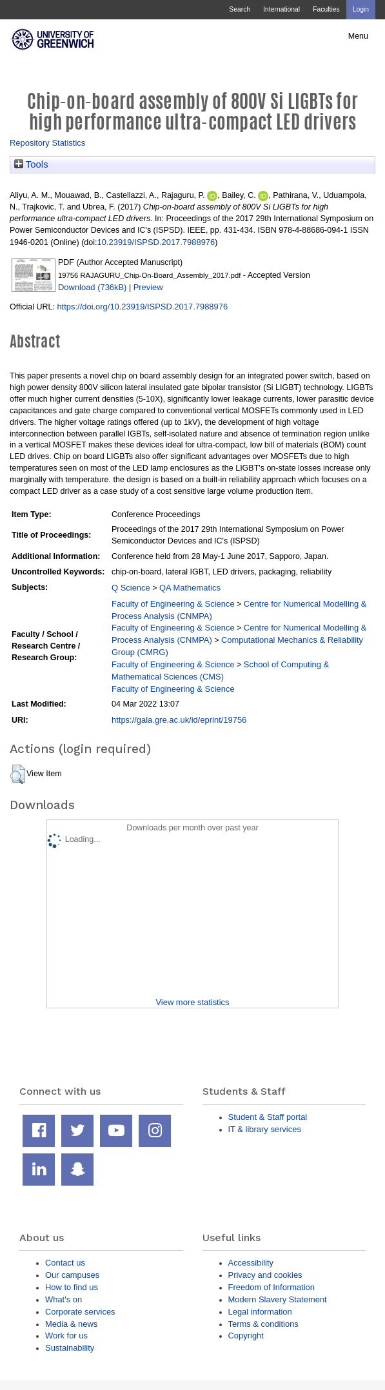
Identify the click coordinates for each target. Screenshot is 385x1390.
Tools (31, 164)
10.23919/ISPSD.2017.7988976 (156, 242)
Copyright (246, 1335)
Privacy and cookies (265, 1275)
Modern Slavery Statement (277, 1299)
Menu (358, 36)
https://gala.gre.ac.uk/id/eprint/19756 (179, 720)
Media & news (71, 1324)
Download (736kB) (92, 287)
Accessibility (250, 1263)
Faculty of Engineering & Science (173, 604)
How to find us (71, 1287)
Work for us (66, 1335)
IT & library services (264, 1129)
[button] (17, 774)
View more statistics (192, 1002)
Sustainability (69, 1348)
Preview (148, 287)
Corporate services (80, 1312)
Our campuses (72, 1275)
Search (239, 9)
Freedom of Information (271, 1287)
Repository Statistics (47, 143)
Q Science (131, 587)
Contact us (65, 1263)
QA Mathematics (190, 587)
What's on (63, 1299)
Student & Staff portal (268, 1117)
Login (361, 9)
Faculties (326, 9)
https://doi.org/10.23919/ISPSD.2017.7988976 (142, 306)
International (281, 9)
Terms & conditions (263, 1324)
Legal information (260, 1312)
